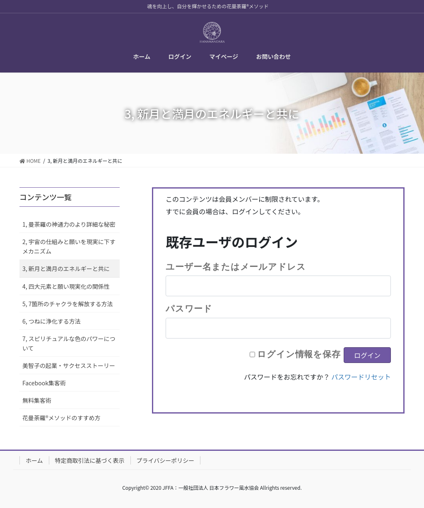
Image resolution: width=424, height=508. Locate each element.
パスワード (189, 308)
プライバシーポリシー (166, 460)
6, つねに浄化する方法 (51, 321)
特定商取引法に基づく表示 (90, 460)
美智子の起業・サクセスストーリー (68, 365)
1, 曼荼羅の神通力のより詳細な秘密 (69, 224)
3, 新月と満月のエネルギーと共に (66, 268)
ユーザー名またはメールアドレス (236, 266)
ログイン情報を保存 (299, 354)
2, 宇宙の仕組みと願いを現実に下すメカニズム (69, 246)
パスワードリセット (361, 377)
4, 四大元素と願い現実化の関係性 (66, 286)
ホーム (34, 460)
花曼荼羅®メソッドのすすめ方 (61, 418)
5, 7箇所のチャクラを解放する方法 (67, 304)
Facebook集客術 (44, 383)
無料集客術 (36, 400)
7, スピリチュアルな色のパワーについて (68, 343)
